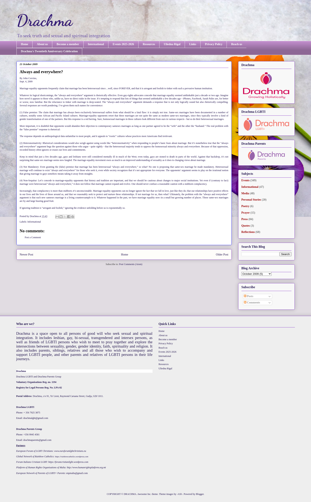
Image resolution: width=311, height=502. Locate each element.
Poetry (245, 206)
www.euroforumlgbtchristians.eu (70, 451)
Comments (252, 302)
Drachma (44, 20)
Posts (248, 296)
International (96, 44)
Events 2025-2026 (123, 44)
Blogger (200, 494)
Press (244, 219)
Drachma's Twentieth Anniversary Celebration (49, 51)
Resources (149, 44)
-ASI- (179, 494)
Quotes (245, 225)
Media (245, 193)
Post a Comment (33, 237)
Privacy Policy (213, 44)
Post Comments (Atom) (130, 264)
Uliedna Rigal (172, 44)
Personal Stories (251, 199)
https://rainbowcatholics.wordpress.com (71, 456)
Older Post (222, 254)
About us (42, 44)
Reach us (236, 44)
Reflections (248, 232)
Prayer (245, 212)
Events (245, 180)
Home (24, 44)
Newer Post (26, 254)
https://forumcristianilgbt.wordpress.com (68, 462)
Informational (34, 221)
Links (192, 44)
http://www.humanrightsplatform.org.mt (86, 467)
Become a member (68, 44)
